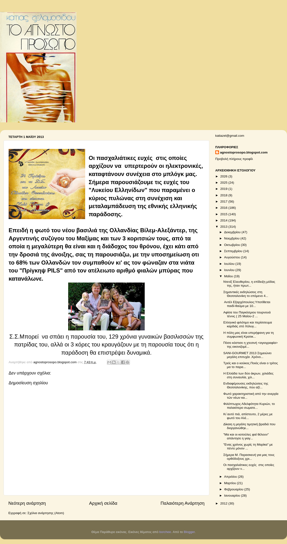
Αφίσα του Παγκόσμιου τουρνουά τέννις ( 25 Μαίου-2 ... (247, 314)
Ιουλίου (229, 264)
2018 (224, 195)
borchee (165, 532)
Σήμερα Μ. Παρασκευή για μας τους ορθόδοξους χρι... (249, 456)
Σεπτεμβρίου (233, 251)
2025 (224, 182)
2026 (224, 176)
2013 (224, 226)
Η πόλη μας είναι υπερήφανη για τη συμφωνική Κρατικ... (248, 334)
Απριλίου (231, 476)
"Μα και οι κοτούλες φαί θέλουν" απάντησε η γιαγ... (246, 436)
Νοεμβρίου (232, 238)
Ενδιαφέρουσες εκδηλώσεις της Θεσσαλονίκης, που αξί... (245, 385)
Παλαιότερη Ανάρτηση (182, 503)
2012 (224, 503)
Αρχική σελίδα (103, 503)
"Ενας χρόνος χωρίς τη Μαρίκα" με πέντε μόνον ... (248, 446)
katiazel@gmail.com (229, 135)
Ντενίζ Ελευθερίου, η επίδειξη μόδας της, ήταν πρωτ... (249, 283)
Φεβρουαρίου (234, 489)
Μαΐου (229, 276)
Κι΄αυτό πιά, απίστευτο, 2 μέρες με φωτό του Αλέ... (248, 416)
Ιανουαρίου (232, 495)
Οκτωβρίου (232, 245)
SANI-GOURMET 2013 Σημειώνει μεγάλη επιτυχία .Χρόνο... (247, 355)
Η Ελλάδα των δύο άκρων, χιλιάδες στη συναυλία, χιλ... (248, 375)
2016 (224, 208)
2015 (224, 214)
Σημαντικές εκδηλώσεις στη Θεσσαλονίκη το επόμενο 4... (245, 294)
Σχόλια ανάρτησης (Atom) (46, 513)
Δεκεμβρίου (233, 232)
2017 (224, 201)
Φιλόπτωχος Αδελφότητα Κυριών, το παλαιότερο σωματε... (249, 405)
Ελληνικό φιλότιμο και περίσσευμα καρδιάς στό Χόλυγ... (247, 324)
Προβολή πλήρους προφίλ (234, 159)
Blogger (189, 532)
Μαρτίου (230, 483)
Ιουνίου (229, 270)
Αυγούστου (232, 257)
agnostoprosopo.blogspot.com (244, 152)
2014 (224, 220)
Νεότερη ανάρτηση (27, 503)
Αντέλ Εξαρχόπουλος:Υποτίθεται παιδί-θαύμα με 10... (246, 304)
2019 (224, 189)
